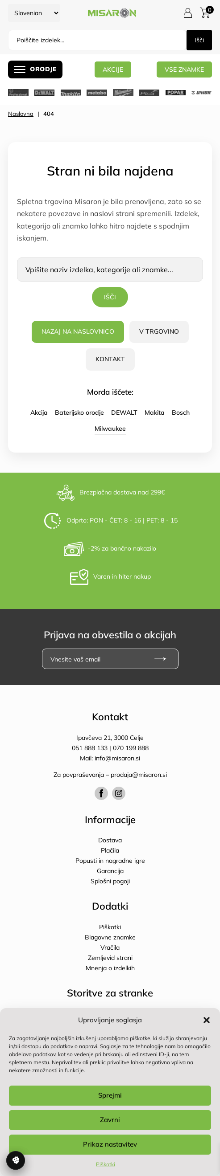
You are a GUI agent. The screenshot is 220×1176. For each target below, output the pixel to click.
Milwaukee (110, 429)
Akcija (39, 412)
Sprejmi (110, 1095)
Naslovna (20, 113)
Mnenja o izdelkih (110, 968)
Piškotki (105, 1164)
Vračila (110, 947)
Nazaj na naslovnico (78, 331)
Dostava (110, 840)
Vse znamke (184, 69)
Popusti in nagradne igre (110, 861)
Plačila (110, 850)
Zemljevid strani (110, 958)
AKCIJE (113, 69)
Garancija (110, 871)
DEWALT (124, 412)
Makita (155, 412)
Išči (199, 40)
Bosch (181, 412)
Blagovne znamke (110, 937)
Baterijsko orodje (79, 412)
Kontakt (110, 359)
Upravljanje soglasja (15, 1160)
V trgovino (159, 331)
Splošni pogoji (110, 881)
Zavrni (110, 1119)
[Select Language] (34, 13)
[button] (206, 1020)
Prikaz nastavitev (110, 1144)
